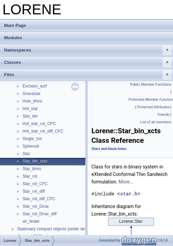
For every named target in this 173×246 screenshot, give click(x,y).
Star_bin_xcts (35, 161)
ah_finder (31, 221)
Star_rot (30, 176)
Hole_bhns (32, 101)
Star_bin (30, 116)
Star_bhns (32, 168)
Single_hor (32, 138)
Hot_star (30, 108)
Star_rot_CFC (35, 183)
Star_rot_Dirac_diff (40, 213)
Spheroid (31, 146)
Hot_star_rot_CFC (39, 123)
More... (125, 181)
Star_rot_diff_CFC (39, 198)
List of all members (155, 122)
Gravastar (32, 93)
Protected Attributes (153, 107)
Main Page (15, 25)
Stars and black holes (109, 149)
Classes (88, 62)
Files (88, 75)
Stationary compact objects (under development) (61, 229)
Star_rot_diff (34, 191)
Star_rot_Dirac (36, 206)
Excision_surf (35, 86)
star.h (128, 194)
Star (26, 153)
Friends (164, 114)
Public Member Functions (150, 84)
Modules (13, 37)
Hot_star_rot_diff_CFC (43, 131)
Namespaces (88, 50)
